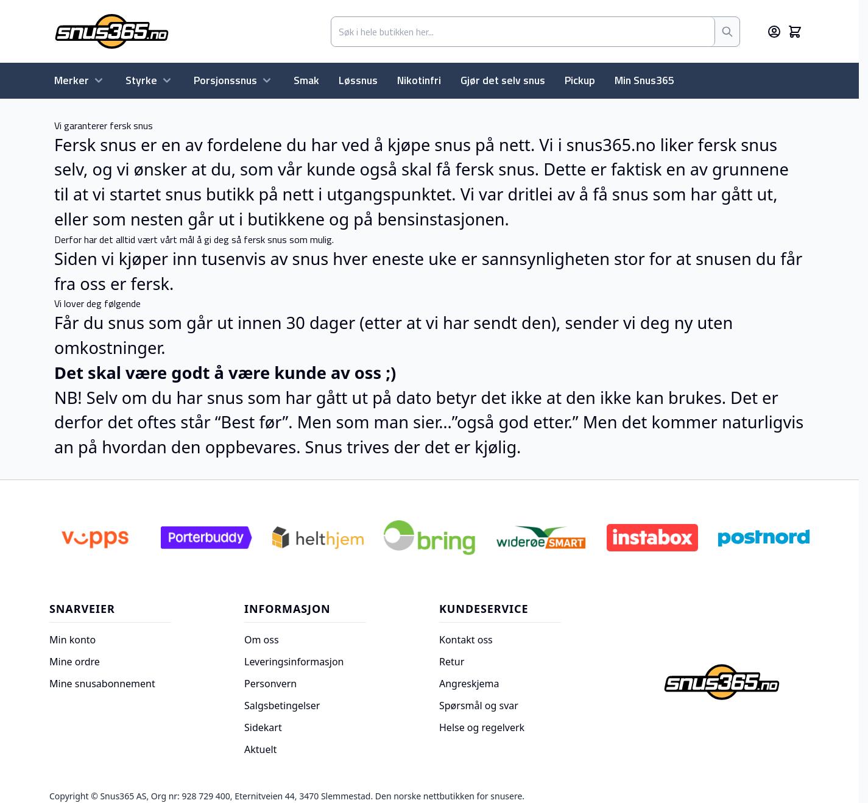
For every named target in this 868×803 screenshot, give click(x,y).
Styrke (149, 80)
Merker (80, 80)
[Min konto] (774, 31)
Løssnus (358, 80)
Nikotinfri (419, 80)
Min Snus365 (644, 80)
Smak (306, 80)
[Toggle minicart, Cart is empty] (795, 31)
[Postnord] (764, 538)
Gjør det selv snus (502, 80)
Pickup (580, 80)
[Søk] (727, 31)
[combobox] (523, 31)
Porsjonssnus (234, 80)
